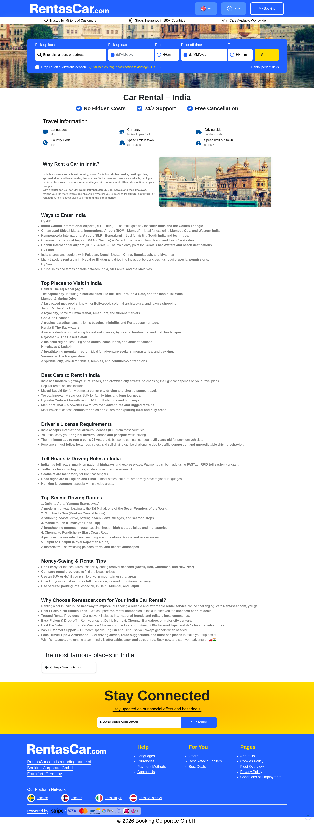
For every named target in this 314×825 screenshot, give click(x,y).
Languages (146, 756)
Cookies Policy (251, 761)
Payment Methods (151, 767)
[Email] (139, 722)
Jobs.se (42, 798)
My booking (267, 8)
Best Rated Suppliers (205, 761)
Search (266, 55)
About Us (247, 756)
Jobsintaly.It (113, 798)
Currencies (145, 761)
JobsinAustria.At (150, 798)
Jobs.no (76, 798)
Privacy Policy (251, 772)
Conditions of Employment (260, 777)
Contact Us (146, 772)
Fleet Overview (252, 767)
